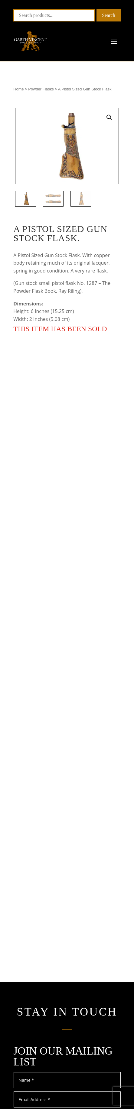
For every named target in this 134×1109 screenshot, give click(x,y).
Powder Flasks (41, 89)
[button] (109, 117)
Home (18, 89)
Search (108, 15)
